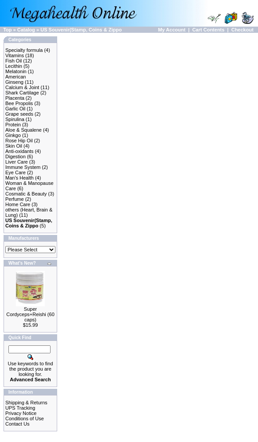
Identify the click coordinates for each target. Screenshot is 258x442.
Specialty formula (24, 50)
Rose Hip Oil (19, 140)
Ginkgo (13, 135)
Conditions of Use (24, 418)
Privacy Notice (20, 413)
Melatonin (16, 71)
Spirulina (14, 119)
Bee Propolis (19, 103)
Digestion (15, 156)
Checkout (242, 29)
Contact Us (17, 423)
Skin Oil (13, 146)
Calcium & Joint (22, 87)
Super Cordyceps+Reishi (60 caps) (30, 314)
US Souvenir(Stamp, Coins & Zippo (80, 29)
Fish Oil (13, 60)
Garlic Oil (15, 108)
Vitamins (14, 55)
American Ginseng (15, 79)
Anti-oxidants (19, 151)
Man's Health (19, 177)
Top (7, 29)
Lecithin (13, 66)
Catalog (26, 29)
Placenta (14, 98)
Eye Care (15, 172)
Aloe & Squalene (23, 130)
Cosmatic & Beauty (26, 193)
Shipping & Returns (26, 402)
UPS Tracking (20, 408)
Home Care (17, 204)
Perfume (14, 199)
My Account (171, 29)
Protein (13, 124)
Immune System (22, 167)
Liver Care (16, 161)
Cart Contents (208, 29)
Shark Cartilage (22, 92)
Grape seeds (19, 114)
